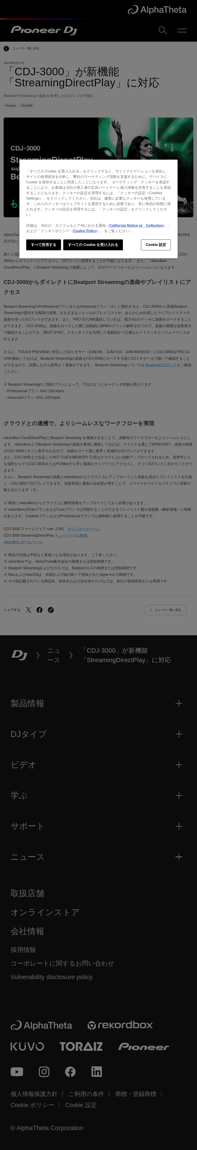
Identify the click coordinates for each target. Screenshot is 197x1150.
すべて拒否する (43, 245)
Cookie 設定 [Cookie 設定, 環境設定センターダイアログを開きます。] (156, 245)
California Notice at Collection (136, 225)
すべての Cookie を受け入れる (93, 245)
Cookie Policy (85, 231)
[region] (98, 209)
